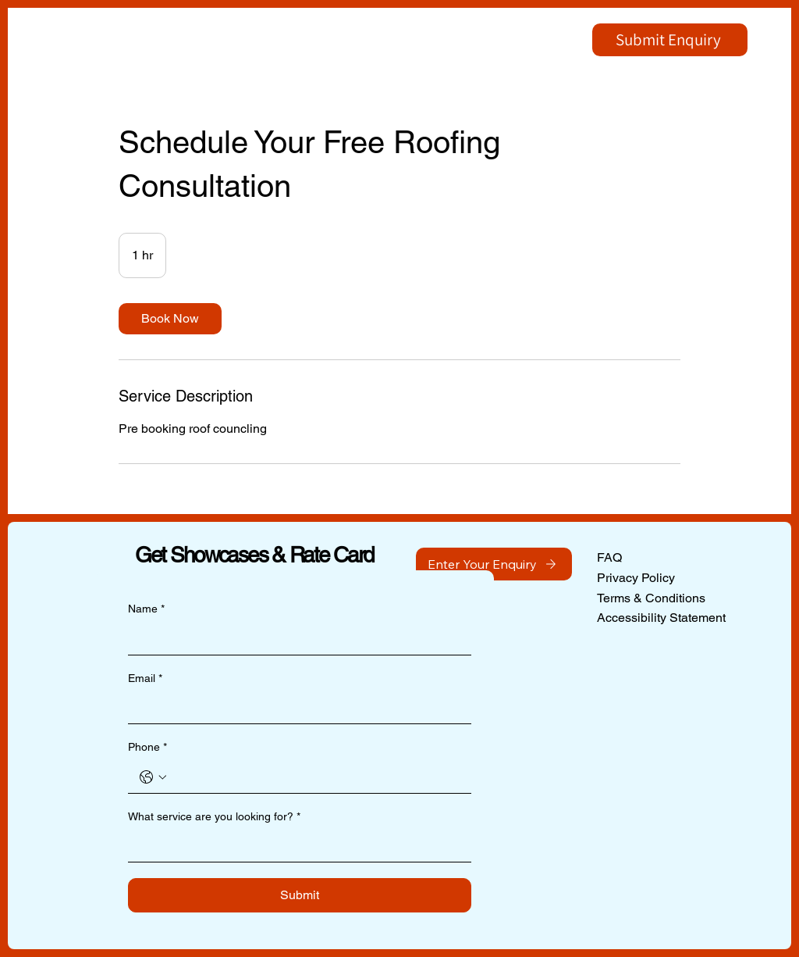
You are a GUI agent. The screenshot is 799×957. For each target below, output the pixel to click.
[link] (170, 318)
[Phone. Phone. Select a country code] (153, 777)
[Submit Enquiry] (670, 39)
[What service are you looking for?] (295, 846)
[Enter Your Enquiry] (494, 564)
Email (145, 679)
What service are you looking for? (214, 817)
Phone (147, 747)
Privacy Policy (636, 577)
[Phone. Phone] (315, 777)
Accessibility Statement (661, 617)
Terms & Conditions (651, 598)
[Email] (295, 707)
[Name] (295, 639)
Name (146, 609)
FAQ (609, 557)
